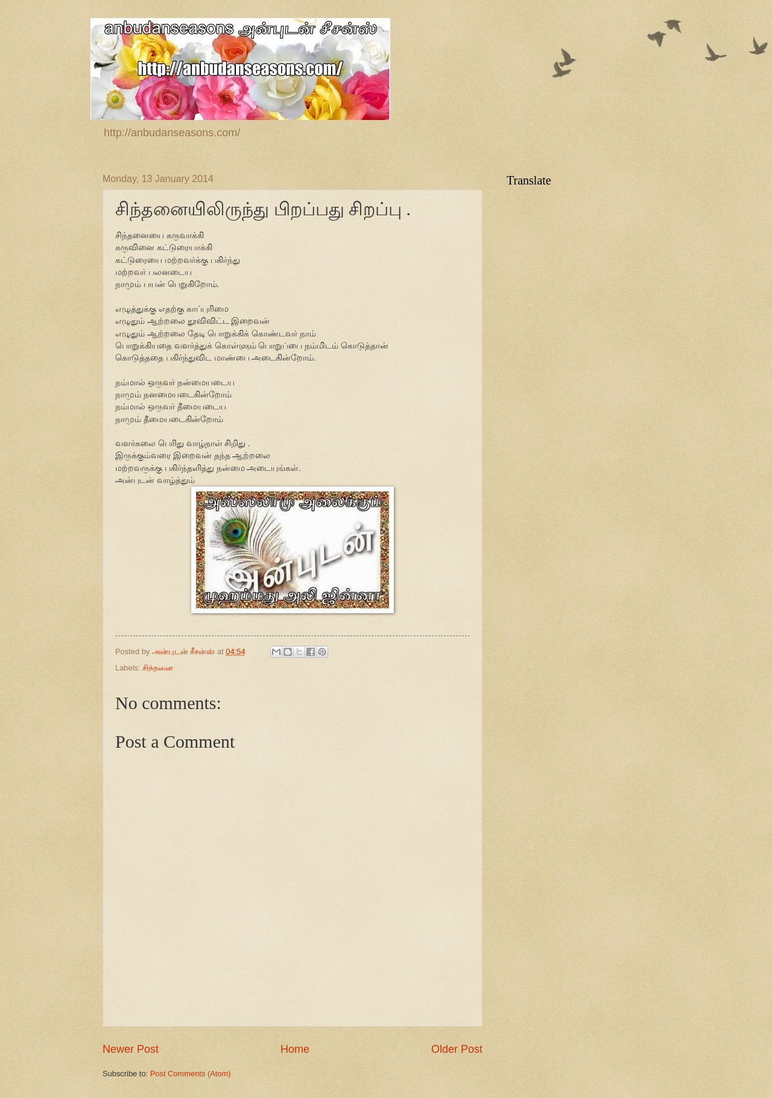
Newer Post (131, 1049)
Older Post (456, 1049)
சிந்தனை (157, 667)
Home (294, 1049)
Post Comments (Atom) (190, 1073)
